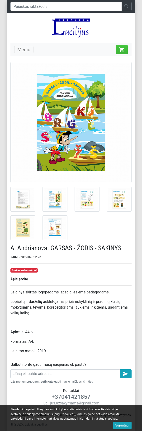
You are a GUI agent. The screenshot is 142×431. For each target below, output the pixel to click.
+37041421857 (71, 397)
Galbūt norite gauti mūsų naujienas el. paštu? (48, 364)
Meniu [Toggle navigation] (23, 49)
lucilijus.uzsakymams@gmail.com (71, 403)
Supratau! (122, 425)
